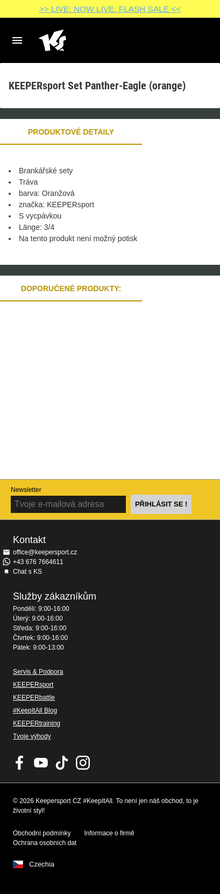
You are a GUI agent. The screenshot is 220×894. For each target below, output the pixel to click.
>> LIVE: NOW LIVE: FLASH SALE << (110, 8)
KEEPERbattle (34, 697)
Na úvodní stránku (101, 40)
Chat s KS (27, 571)
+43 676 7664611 (38, 562)
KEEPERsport (33, 684)
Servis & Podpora (38, 671)
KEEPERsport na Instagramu (83, 763)
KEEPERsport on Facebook (20, 763)
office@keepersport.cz (45, 552)
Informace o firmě (109, 833)
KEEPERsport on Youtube (41, 763)
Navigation (17, 40)
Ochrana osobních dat (44, 843)
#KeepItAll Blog (35, 710)
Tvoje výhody (32, 736)
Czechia (41, 864)
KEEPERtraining (36, 723)
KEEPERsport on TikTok (62, 763)
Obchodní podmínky (41, 833)
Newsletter (26, 490)
